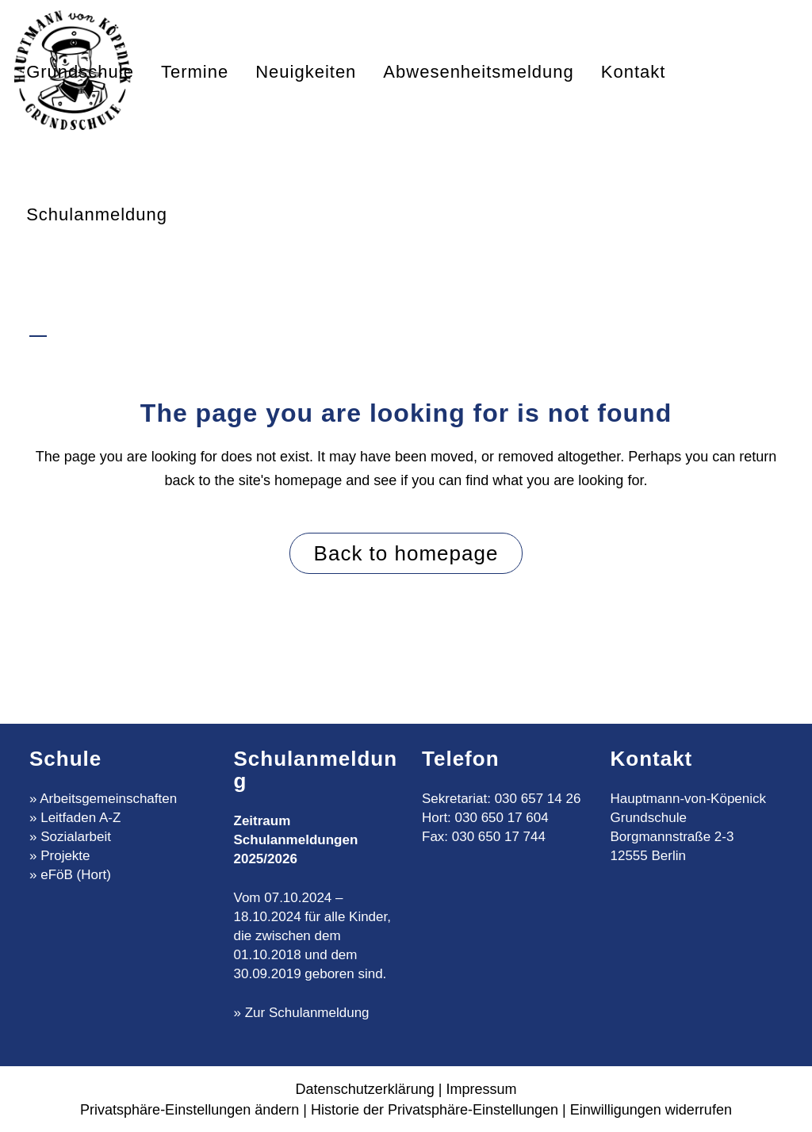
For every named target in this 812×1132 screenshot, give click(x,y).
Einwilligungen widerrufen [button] (651, 1110)
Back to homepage (406, 553)
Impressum (481, 1089)
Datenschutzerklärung (365, 1089)
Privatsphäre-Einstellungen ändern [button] (189, 1110)
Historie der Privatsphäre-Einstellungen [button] (434, 1110)
